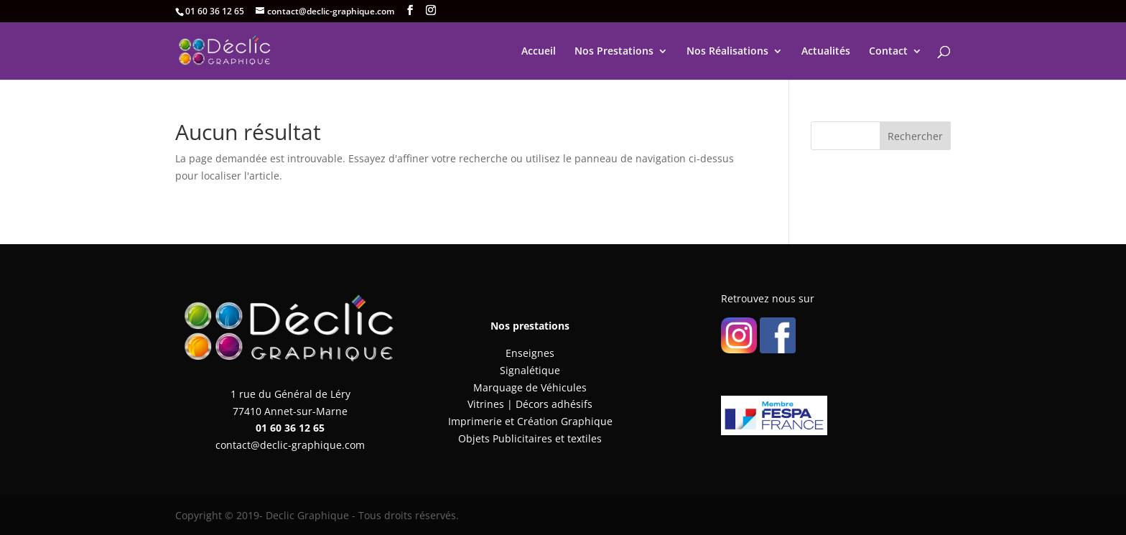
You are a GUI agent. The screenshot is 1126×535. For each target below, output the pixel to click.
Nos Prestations (613, 51)
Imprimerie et (482, 421)
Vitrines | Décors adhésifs (529, 404)
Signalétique (530, 370)
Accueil (538, 51)
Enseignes (530, 353)
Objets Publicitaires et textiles (530, 438)
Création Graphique (565, 421)
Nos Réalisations (727, 51)
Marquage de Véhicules (530, 387)
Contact (888, 51)
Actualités (825, 51)
